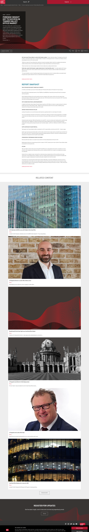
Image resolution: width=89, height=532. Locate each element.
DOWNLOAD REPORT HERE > (27, 79)
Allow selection (79, 525)
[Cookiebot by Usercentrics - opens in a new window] (7, 530)
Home (2, 5)
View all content (44, 492)
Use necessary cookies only (79, 528)
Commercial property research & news (10, 5)
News (20, 5)
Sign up (44, 513)
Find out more (6, 40)
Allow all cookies (79, 522)
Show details (59, 529)
